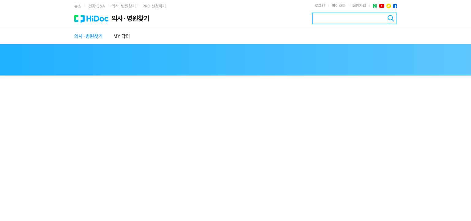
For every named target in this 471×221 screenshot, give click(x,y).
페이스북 (395, 6)
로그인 (320, 5)
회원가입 (359, 5)
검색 (391, 18)
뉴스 (78, 6)
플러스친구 (388, 6)
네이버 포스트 (375, 6)
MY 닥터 (121, 37)
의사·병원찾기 (123, 6)
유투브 (381, 6)
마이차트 (338, 5)
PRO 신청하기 (154, 6)
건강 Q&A (96, 6)
